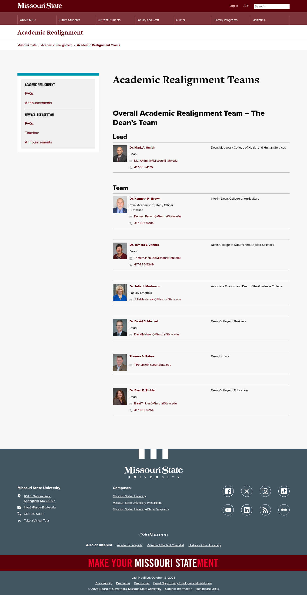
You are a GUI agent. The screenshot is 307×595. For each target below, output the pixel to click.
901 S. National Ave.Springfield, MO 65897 (39, 498)
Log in (234, 5)
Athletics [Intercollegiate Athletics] (259, 20)
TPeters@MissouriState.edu (150, 364)
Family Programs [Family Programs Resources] (225, 20)
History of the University (205, 545)
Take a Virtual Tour (36, 520)
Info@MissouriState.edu (40, 507)
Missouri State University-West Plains (137, 503)
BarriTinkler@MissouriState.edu (153, 403)
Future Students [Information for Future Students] (69, 20)
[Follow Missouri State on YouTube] (228, 509)
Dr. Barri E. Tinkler (143, 390)
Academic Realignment (50, 32)
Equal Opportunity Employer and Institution (182, 583)
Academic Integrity (130, 545)
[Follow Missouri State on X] (246, 491)
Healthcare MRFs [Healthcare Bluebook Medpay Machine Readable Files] (207, 589)
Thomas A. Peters (142, 356)
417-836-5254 (142, 410)
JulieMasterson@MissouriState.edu (155, 299)
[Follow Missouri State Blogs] (265, 509)
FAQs (29, 93)
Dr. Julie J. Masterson (145, 286)
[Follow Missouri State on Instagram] (265, 491)
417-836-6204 (142, 223)
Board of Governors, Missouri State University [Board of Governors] (130, 589)
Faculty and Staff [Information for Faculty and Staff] (148, 20)
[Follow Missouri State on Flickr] (284, 509)
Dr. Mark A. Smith (142, 147)
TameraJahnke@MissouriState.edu (155, 258)
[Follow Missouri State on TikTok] (284, 491)
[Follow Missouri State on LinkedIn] (246, 509)
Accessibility (103, 583)
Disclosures (142, 583)
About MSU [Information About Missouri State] (28, 20)
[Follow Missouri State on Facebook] (228, 491)
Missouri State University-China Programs (141, 509)
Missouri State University (129, 496)
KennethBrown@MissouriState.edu (155, 216)
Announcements (38, 102)
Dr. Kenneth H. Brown (145, 198)
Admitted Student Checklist (165, 545)
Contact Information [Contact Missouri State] (178, 589)
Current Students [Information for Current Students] (109, 20)
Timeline (32, 132)
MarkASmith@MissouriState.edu (153, 160)
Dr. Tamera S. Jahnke (144, 245)
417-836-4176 (141, 167)
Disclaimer (123, 583)
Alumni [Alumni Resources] (180, 20)
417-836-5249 (142, 264)
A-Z (246, 5)
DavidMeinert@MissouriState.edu (154, 334)
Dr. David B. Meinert (144, 321)
